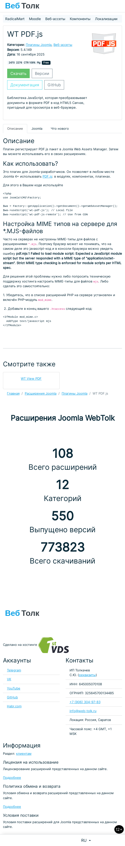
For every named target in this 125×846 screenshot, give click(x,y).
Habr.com (14, 706)
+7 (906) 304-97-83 (85, 702)
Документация (24, 84)
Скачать (18, 73)
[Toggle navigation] (119, 6)
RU (84, 840)
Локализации (106, 19)
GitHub (54, 84)
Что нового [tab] (60, 128)
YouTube (13, 688)
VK (9, 679)
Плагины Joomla (38, 45)
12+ (119, 829)
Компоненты (80, 19)
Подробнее (12, 778)
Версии (42, 73)
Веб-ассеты (55, 19)
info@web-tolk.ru (83, 711)
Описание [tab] (15, 128)
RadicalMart (15, 19)
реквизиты (87, 675)
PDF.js (47, 176)
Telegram (14, 670)
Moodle (35, 19)
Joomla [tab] (36, 128)
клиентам (23, 753)
